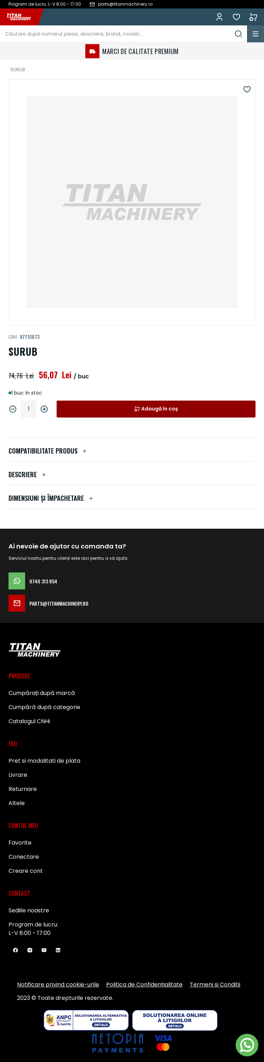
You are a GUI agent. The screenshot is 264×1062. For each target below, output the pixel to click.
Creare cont (25, 871)
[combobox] (123, 33)
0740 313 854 (32, 580)
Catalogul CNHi (29, 721)
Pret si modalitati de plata (44, 761)
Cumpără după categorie (44, 707)
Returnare (22, 789)
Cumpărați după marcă (41, 693)
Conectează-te (219, 17)
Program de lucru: (33, 924)
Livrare (17, 775)
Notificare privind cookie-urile (58, 984)
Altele (16, 803)
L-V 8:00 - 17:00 (29, 933)
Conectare (23, 857)
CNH (12, 336)
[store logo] (22, 16)
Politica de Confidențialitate (144, 984)
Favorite (236, 17)
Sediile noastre (28, 910)
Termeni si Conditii (215, 984)
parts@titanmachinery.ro (48, 603)
